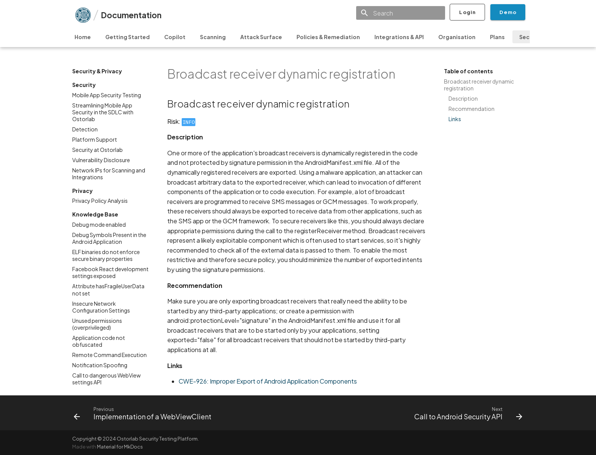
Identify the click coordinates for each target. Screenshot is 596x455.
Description (463, 98)
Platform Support (94, 139)
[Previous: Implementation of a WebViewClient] (144, 413)
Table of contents (468, 71)
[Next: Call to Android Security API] (466, 413)
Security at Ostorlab (97, 149)
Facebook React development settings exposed (110, 272)
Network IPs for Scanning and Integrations (108, 173)
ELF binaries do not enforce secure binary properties (106, 255)
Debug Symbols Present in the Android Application (109, 238)
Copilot (174, 36)
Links (455, 118)
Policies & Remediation (328, 36)
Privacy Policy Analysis (100, 200)
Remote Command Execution (109, 354)
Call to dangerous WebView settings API (106, 378)
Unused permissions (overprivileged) (97, 324)
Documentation (131, 15)
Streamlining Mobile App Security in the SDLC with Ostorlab (102, 112)
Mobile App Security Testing (106, 95)
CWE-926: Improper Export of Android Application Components (268, 381)
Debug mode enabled (99, 224)
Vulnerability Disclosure (101, 159)
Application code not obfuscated (98, 341)
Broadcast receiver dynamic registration (479, 85)
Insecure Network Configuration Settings (101, 307)
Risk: (181, 121)
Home (82, 36)
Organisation (457, 36)
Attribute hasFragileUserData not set (108, 289)
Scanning (213, 36)
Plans (497, 36)
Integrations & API (399, 36)
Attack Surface (261, 36)
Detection (85, 129)
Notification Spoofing (99, 365)
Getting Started (127, 36)
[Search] (400, 13)
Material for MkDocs (120, 447)
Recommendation (472, 108)
